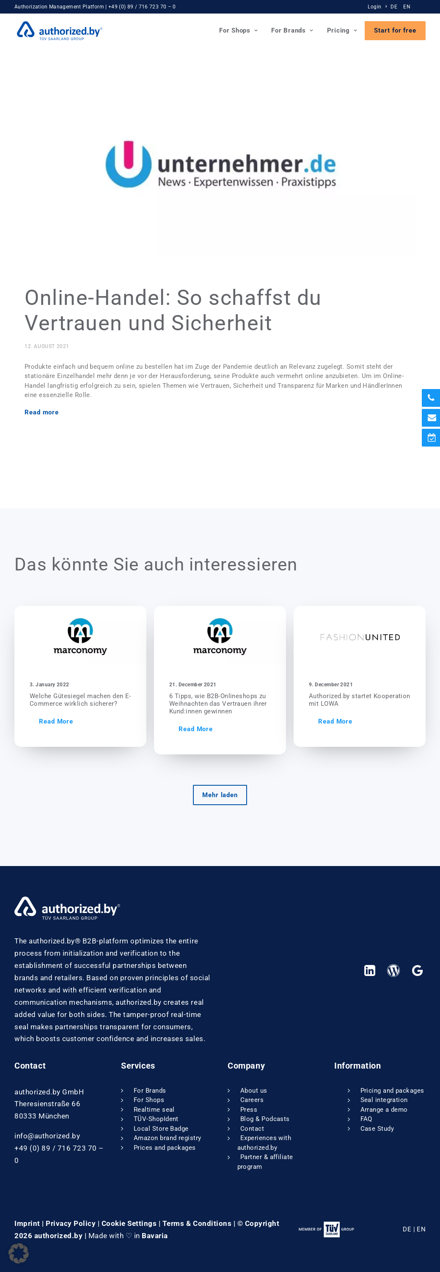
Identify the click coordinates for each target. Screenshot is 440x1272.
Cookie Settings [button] (129, 1223)
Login (377, 7)
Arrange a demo (384, 1109)
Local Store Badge (161, 1128)
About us (253, 1090)
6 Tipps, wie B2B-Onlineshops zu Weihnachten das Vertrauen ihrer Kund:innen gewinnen (245, 703)
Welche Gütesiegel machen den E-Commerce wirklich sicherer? (100, 699)
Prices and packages (165, 1147)
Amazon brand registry (167, 1138)
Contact (252, 1128)
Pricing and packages (392, 1090)
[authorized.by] (57, 30)
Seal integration (384, 1100)
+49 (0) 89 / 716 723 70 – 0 (142, 7)
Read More (76, 721)
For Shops (238, 30)
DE (393, 7)
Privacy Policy (71, 1223)
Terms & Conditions (196, 1223)
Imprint (27, 1223)
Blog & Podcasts (265, 1119)
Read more (42, 412)
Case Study (377, 1128)
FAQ (366, 1119)
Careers (252, 1100)
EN (406, 7)
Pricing (342, 30)
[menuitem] (378, 7)
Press (248, 1109)
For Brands (292, 30)
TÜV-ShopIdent (156, 1119)
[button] (101, 635)
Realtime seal (154, 1109)
